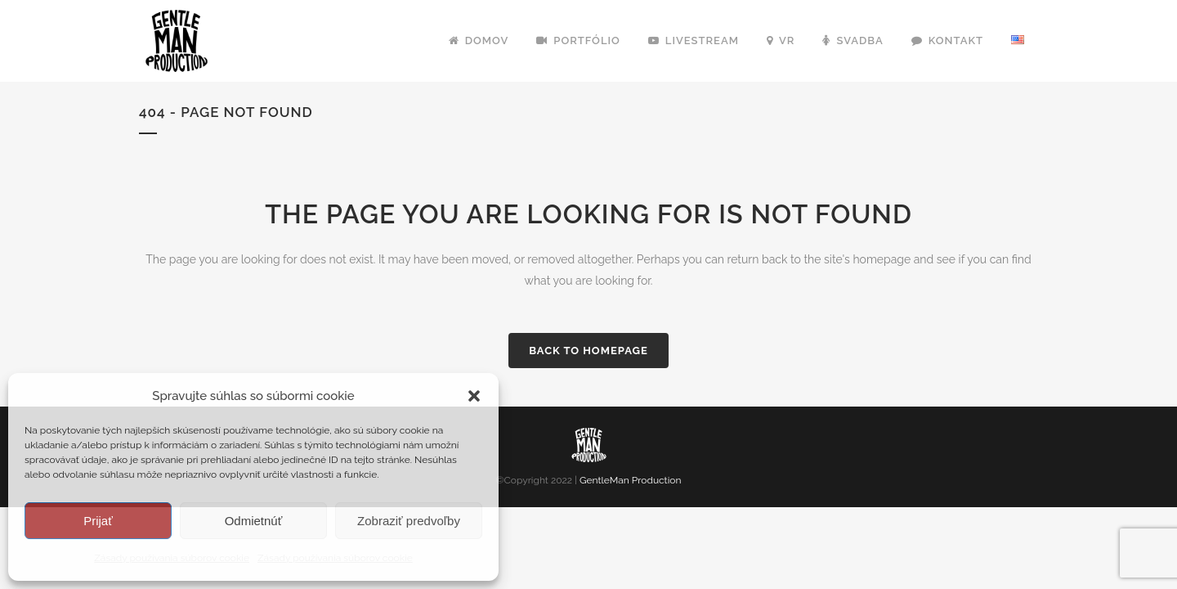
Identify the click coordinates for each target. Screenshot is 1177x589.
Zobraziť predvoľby (408, 521)
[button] (474, 396)
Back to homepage (588, 350)
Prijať (98, 521)
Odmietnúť (254, 521)
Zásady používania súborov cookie (171, 558)
